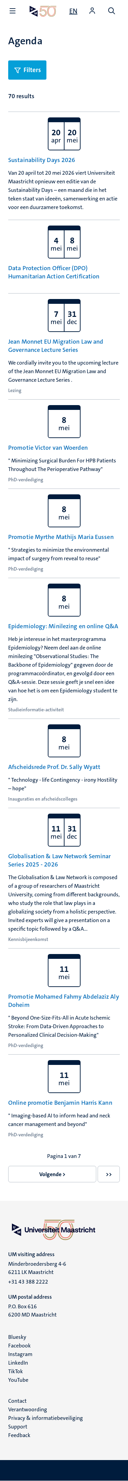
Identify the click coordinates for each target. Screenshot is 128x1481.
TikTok (15, 1371)
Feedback (19, 1435)
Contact (17, 1400)
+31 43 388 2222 (28, 1281)
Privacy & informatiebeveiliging (45, 1418)
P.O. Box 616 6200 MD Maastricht (32, 1310)
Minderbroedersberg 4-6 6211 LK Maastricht (37, 1268)
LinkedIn (18, 1362)
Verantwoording (27, 1409)
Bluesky (17, 1337)
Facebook (19, 1345)
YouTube (18, 1380)
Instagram (20, 1354)
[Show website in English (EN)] (73, 11)
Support (17, 1426)
